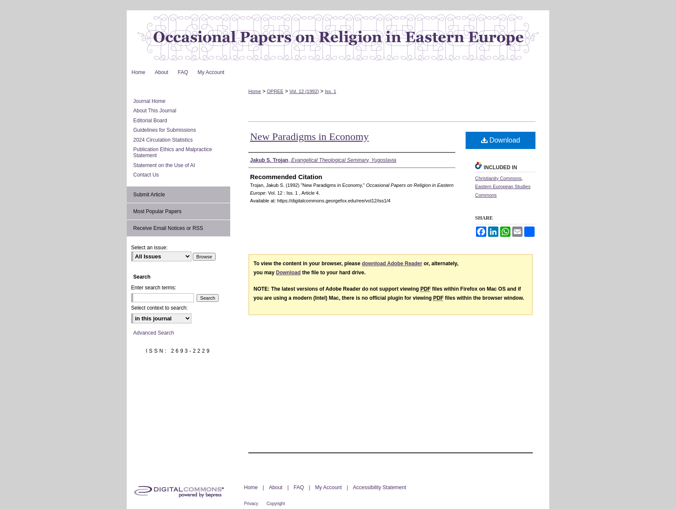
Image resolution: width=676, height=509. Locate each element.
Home (254, 91)
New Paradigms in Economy (309, 136)
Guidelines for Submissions (164, 130)
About (275, 487)
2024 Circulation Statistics (163, 140)
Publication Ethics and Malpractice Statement (172, 152)
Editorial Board (150, 121)
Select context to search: (159, 308)
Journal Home (149, 101)
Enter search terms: (153, 288)
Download (500, 140)
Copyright (275, 503)
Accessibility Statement (379, 487)
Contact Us (146, 175)
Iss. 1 (330, 91)
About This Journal (154, 111)
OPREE (275, 91)
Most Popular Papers (157, 211)
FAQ (299, 487)
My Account (328, 487)
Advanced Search (153, 333)
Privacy (251, 503)
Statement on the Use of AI (164, 165)
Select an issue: (149, 248)
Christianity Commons (498, 178)
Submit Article (149, 195)
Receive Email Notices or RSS (168, 228)
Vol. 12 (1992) (304, 91)
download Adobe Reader (392, 264)
